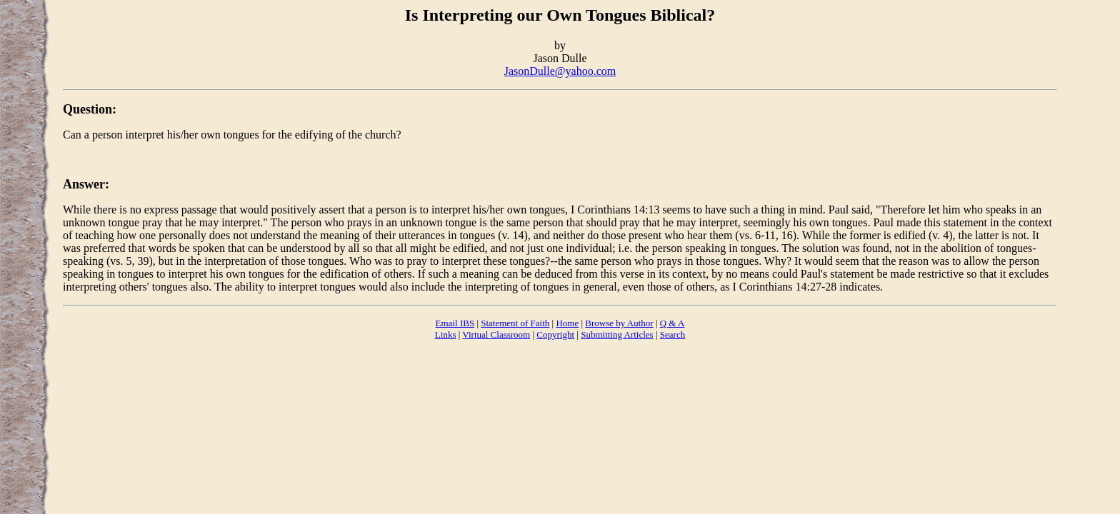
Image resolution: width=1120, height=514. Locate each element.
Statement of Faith (515, 323)
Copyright (555, 334)
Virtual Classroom (496, 334)
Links (445, 334)
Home (567, 323)
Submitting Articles (617, 334)
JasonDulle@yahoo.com (560, 71)
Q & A (672, 323)
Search (672, 334)
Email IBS (455, 323)
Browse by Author (619, 323)
